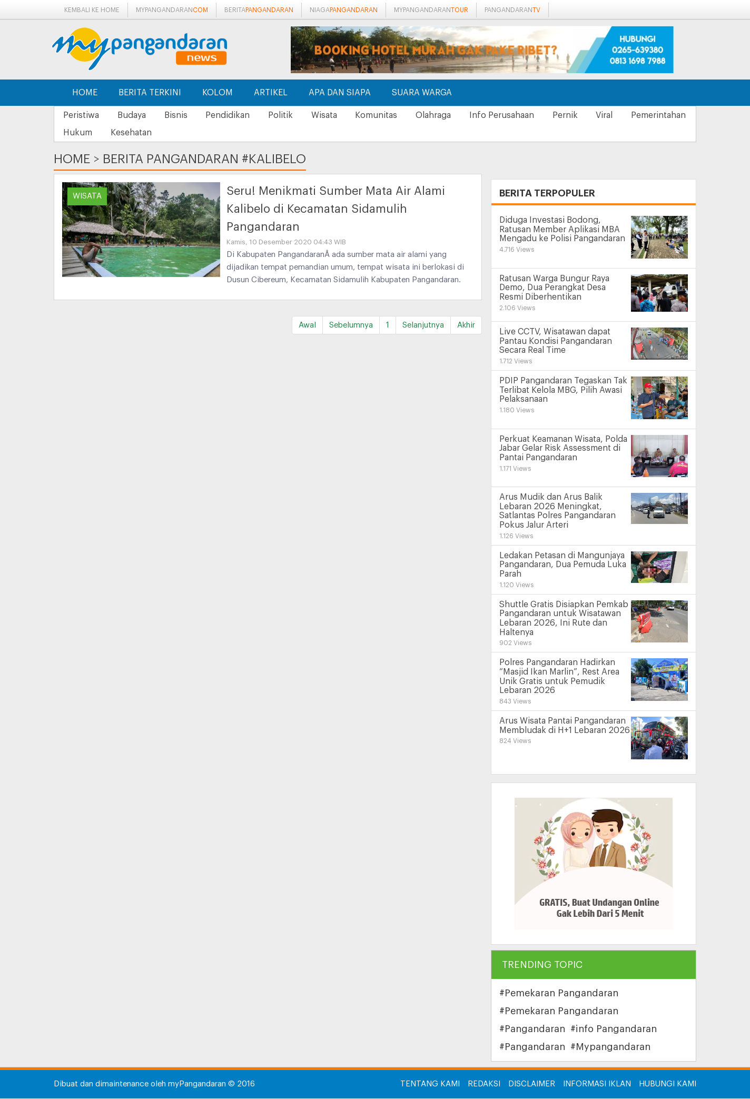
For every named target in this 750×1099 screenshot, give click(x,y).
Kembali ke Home (92, 10)
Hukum (155, 133)
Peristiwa (83, 115)
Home (84, 92)
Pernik (596, 115)
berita (258, 10)
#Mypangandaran (610, 1047)
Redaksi (484, 1084)
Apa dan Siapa (340, 92)
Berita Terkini (150, 92)
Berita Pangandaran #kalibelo (204, 159)
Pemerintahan (92, 133)
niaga (344, 10)
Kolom (217, 92)
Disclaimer (531, 1084)
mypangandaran (172, 10)
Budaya (136, 115)
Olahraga (458, 115)
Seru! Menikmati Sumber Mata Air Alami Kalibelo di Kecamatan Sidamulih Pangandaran (335, 209)
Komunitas (398, 115)
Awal (307, 326)
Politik (295, 115)
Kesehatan (212, 133)
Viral (638, 115)
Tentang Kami (430, 1084)
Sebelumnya (351, 326)
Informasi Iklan (597, 1084)
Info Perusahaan (529, 115)
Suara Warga (422, 92)
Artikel (271, 92)
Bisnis (183, 115)
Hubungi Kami (667, 1084)
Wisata (342, 115)
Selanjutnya (423, 326)
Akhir (466, 326)
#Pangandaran (532, 1029)
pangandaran (512, 10)
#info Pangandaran (613, 1029)
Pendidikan (239, 115)
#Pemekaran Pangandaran (558, 993)
